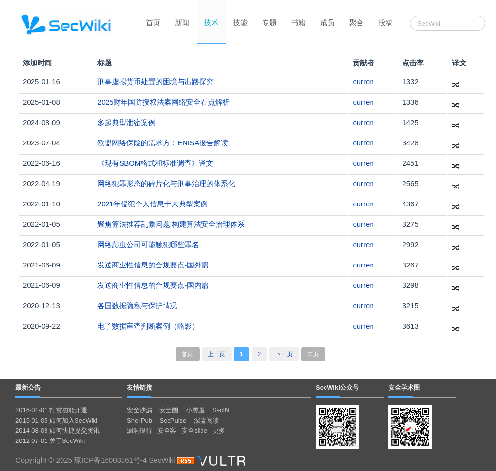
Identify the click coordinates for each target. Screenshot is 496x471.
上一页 (216, 354)
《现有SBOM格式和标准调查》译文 (155, 163)
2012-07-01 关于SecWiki (50, 440)
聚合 (356, 22)
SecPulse (172, 420)
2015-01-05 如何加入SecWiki (56, 420)
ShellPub (139, 420)
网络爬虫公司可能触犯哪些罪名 (148, 244)
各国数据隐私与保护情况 (137, 305)
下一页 (284, 354)
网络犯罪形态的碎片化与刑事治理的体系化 (166, 183)
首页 (153, 22)
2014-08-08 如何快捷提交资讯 (58, 430)
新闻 (182, 22)
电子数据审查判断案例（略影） (148, 326)
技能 (240, 22)
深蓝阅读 (206, 420)
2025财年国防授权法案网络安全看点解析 (163, 102)
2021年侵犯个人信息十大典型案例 (152, 204)
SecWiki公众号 (337, 387)
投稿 (385, 22)
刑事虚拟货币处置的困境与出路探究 (155, 82)
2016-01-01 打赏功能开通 (51, 410)
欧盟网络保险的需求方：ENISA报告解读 (162, 143)
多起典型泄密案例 (126, 122)
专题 (269, 22)
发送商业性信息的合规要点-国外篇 (153, 265)
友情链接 (139, 387)
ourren (363, 82)
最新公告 (28, 387)
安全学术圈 (404, 387)
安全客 (166, 430)
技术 (211, 22)
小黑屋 (195, 410)
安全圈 (168, 410)
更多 (219, 430)
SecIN (220, 410)
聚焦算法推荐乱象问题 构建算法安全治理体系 (171, 224)
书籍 (298, 22)
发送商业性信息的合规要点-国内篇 (153, 285)
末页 (313, 354)
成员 (327, 22)
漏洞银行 (139, 430)
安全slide (194, 430)
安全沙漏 (139, 410)
